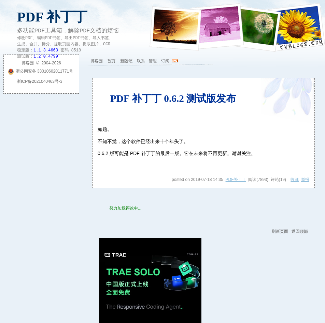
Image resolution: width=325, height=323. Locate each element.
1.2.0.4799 (45, 56)
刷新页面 (280, 231)
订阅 (165, 61)
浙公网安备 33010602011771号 (40, 71)
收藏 (295, 179)
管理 (153, 61)
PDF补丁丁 (236, 179)
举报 (305, 179)
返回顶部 (300, 231)
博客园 (96, 61)
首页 (111, 61)
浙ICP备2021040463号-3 (39, 81)
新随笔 (126, 61)
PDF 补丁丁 (52, 17)
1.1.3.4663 (45, 50)
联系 (141, 61)
